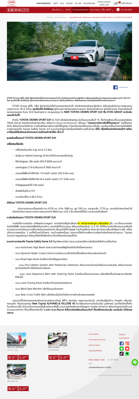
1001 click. (128, 375)
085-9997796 (12, 381)
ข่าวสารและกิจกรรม (81, 9)
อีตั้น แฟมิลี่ (106, 9)
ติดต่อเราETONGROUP (124, 336)
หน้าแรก (49, 17)
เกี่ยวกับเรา (56, 9)
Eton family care (97, 360)
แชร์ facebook (120, 87)
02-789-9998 (124, 9)
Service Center (94, 345)
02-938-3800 (53, 350)
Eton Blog (95, 9)
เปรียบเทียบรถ (123, 3)
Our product (93, 334)
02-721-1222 (12, 350)
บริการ (68, 9)
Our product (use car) (97, 339)
